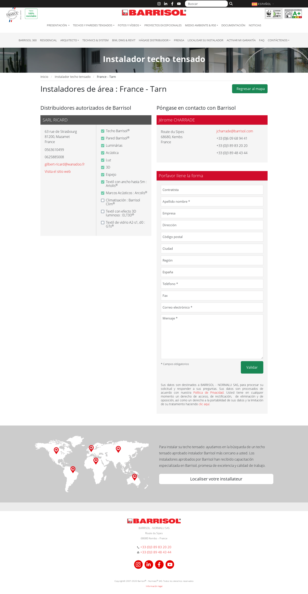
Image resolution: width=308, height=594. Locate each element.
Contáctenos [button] (277, 40)
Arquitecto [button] (68, 40)
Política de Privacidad (208, 392)
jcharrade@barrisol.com (234, 131)
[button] (263, 4)
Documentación (233, 25)
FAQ (261, 40)
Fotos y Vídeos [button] (128, 25)
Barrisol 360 (28, 40)
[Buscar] (206, 3)
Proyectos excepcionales (163, 25)
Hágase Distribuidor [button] (154, 40)
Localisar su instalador (205, 40)
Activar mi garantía (241, 40)
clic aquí (204, 404)
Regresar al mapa (250, 88)
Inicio (44, 77)
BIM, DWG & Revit (123, 40)
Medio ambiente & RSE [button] (200, 25)
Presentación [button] (57, 25)
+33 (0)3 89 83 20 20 (155, 547)
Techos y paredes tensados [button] (92, 25)
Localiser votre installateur (216, 479)
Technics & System (95, 40)
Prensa (179, 40)
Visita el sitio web (58, 171)
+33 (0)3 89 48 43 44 (155, 552)
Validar (252, 367)
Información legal (154, 586)
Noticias (255, 25)
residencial (48, 40)
